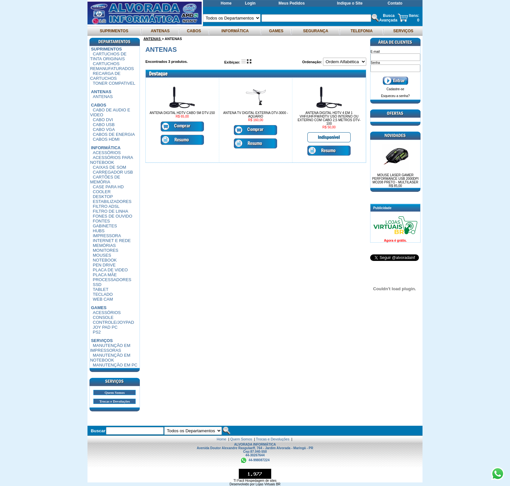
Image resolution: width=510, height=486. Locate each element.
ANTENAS (160, 31)
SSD (97, 284)
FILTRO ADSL (106, 206)
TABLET (100, 289)
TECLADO (103, 294)
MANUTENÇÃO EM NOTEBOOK (110, 358)
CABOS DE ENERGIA (114, 134)
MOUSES (102, 255)
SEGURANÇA (315, 31)
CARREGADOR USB (113, 172)
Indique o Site (350, 3)
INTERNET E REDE (112, 240)
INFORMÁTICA (234, 31)
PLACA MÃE (105, 274)
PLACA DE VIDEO (110, 269)
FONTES (101, 221)
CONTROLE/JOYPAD (113, 322)
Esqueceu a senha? (395, 96)
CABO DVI (103, 119)
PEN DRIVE (104, 265)
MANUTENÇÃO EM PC (115, 365)
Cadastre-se (395, 89)
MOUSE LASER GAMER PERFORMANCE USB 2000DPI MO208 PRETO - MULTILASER (395, 180)
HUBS (98, 230)
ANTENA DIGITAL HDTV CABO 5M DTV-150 (182, 113)
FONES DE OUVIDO (112, 216)
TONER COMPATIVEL (114, 83)
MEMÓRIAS (104, 245)
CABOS (194, 31)
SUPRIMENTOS (114, 31)
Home (226, 3)
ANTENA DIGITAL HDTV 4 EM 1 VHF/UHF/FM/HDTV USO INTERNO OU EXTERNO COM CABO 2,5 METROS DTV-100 (329, 118)
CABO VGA (104, 129)
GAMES (276, 31)
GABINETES (105, 225)
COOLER (102, 191)
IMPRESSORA (107, 235)
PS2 (97, 332)
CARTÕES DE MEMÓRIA (105, 179)
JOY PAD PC (105, 327)
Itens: (414, 15)
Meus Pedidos (291, 3)
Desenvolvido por (243, 484)
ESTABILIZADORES (112, 201)
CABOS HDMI (106, 139)
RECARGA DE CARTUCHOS (105, 76)
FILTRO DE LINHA (110, 211)
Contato (395, 3)
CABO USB (103, 124)
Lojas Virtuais (266, 484)
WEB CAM (103, 299)
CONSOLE (103, 317)
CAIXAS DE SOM (109, 167)
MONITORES (105, 250)
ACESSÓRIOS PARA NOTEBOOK (111, 160)
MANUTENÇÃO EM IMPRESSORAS (110, 348)
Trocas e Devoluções (114, 401)
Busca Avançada (388, 17)
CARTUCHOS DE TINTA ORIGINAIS (108, 56)
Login (250, 3)
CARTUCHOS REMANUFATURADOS (112, 66)
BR (278, 484)
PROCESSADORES (112, 279)
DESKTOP (103, 196)
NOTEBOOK (105, 260)
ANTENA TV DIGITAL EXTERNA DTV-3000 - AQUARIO (255, 114)
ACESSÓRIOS (107, 152)
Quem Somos (114, 392)
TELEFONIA (361, 31)
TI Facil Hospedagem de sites (255, 480)
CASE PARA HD (108, 186)
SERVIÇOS (403, 31)
